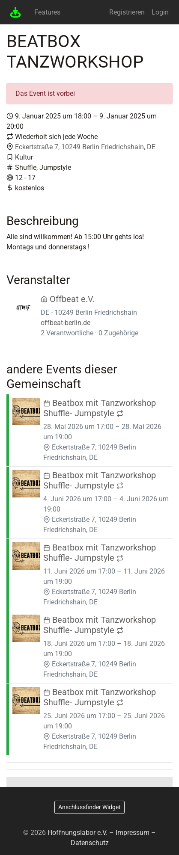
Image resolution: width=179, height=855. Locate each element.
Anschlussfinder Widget (89, 807)
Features (47, 12)
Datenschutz (90, 843)
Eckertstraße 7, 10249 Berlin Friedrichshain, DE (85, 147)
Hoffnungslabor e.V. (77, 832)
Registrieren (127, 12)
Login (160, 12)
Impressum (132, 832)
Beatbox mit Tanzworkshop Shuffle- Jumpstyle (99, 408)
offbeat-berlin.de (65, 323)
